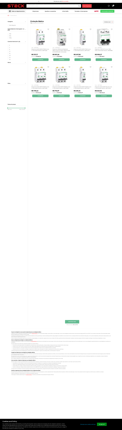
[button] (17, 11)
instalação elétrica (34, 333)
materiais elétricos (34, 341)
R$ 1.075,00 (22, 109)
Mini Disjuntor (12, 25)
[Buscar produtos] (80, 6)
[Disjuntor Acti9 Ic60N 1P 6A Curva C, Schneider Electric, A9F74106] (83, 44)
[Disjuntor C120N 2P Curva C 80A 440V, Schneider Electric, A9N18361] (104, 44)
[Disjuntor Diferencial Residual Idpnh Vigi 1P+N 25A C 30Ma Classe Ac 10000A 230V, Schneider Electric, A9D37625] (62, 44)
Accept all (101, 424)
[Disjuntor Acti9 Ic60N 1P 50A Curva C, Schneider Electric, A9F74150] (83, 81)
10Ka (10, 37)
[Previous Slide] (39, 1)
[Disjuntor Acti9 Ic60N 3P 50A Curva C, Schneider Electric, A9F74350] (40, 81)
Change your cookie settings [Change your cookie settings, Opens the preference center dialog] (88, 424)
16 (9, 53)
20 (10, 55)
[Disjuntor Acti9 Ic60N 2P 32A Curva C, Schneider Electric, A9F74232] (40, 44)
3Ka (10, 33)
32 (9, 59)
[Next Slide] (83, 1)
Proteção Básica (13, 15)
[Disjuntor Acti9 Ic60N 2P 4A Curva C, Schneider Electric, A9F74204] (104, 81)
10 (9, 51)
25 (9, 57)
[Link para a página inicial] (8, 15)
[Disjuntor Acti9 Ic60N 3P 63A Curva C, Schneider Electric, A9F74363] (62, 81)
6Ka (10, 35)
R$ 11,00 (10, 109)
